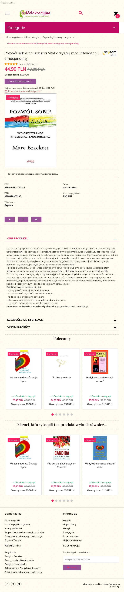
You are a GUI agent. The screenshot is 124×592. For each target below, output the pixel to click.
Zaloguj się (68, 532)
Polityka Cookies (13, 556)
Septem (8, 205)
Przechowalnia (71, 536)
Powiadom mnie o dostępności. (25, 91)
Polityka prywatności (16, 564)
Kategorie (61, 27)
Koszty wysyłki (12, 520)
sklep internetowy (112, 584)
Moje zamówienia (72, 540)
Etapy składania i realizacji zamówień (24, 532)
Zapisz (72, 567)
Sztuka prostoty (62, 377)
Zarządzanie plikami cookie (19, 560)
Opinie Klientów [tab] (18, 326)
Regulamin (10, 552)
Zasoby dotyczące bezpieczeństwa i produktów (33, 173)
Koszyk (66, 528)
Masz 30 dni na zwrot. (20, 81)
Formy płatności (13, 528)
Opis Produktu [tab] (17, 238)
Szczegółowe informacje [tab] (25, 319)
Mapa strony (69, 524)
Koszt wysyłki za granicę (17, 524)
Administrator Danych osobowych (22, 568)
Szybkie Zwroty (13, 540)
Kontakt (67, 520)
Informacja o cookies (92, 584)
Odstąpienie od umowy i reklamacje (23, 536)
